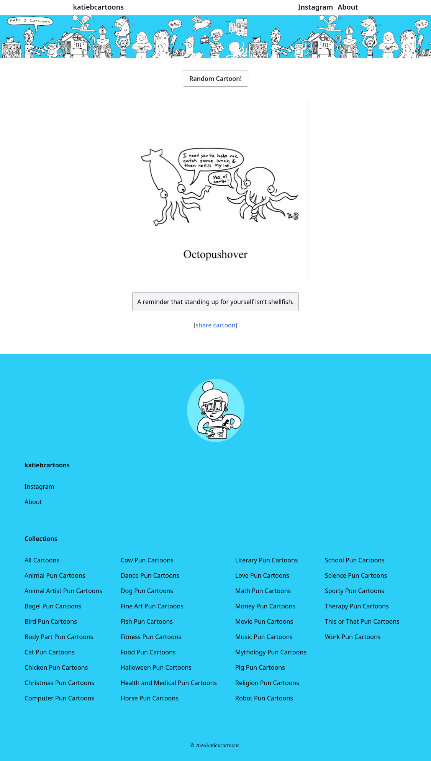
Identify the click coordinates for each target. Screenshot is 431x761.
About (33, 502)
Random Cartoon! (215, 78)
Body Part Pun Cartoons (59, 637)
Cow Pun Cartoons (147, 560)
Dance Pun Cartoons (150, 575)
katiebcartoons (98, 7)
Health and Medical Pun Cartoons (169, 683)
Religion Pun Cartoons (267, 683)
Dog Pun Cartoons (147, 591)
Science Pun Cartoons (356, 575)
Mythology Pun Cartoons (270, 652)
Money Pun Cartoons (265, 606)
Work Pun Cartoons (353, 637)
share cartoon (215, 325)
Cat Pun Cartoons (50, 652)
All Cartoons (42, 560)
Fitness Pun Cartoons (151, 637)
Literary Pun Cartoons (266, 560)
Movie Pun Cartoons (264, 621)
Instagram (39, 486)
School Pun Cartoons (355, 560)
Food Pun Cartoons (148, 652)
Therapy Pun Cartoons (357, 606)
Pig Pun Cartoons (260, 667)
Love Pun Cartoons (262, 575)
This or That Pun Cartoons (362, 621)
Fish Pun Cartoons (147, 621)
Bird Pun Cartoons (51, 621)
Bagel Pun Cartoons (53, 606)
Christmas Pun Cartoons (59, 683)
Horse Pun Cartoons (150, 698)
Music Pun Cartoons (264, 637)
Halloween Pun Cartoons (156, 667)
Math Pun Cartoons (263, 591)
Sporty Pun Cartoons (354, 591)
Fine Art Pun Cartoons (152, 606)
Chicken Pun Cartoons (56, 667)
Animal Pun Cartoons (55, 575)
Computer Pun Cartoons (59, 698)
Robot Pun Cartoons (264, 698)
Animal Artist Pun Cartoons (63, 591)
